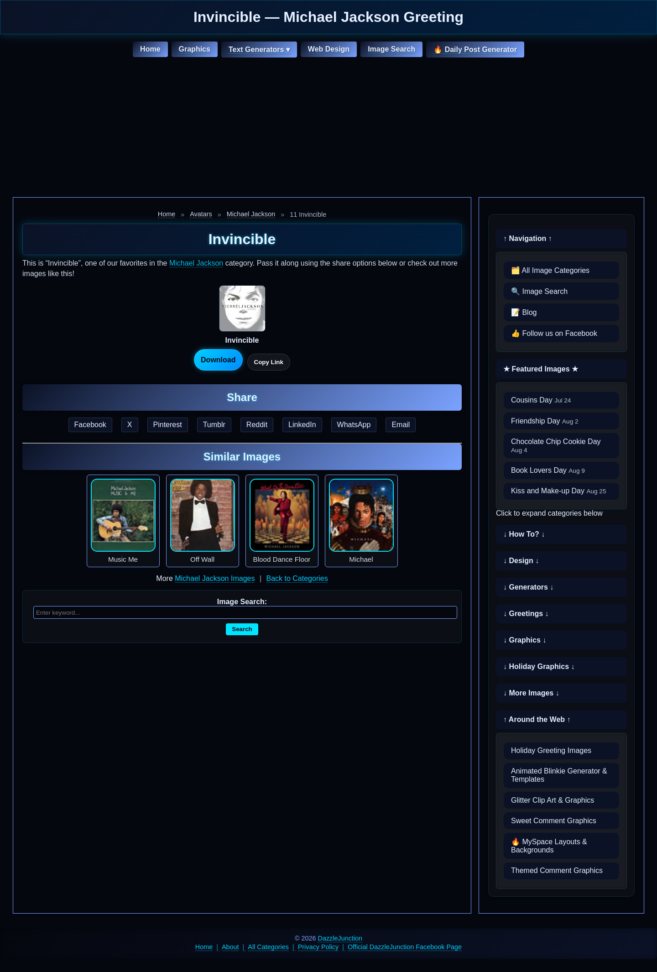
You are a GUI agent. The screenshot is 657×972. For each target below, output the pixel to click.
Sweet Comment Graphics (553, 821)
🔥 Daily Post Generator (475, 49)
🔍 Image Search (539, 291)
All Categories (268, 947)
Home (150, 49)
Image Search (391, 49)
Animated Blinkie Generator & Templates (559, 775)
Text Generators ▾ (259, 49)
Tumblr (214, 425)
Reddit (256, 425)
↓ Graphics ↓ (524, 640)
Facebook (90, 425)
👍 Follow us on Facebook (554, 333)
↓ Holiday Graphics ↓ (538, 666)
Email (400, 425)
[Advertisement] (328, 129)
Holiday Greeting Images (551, 750)
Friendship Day (545, 421)
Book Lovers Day (548, 470)
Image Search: (242, 602)
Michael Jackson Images (215, 578)
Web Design (328, 49)
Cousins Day (541, 400)
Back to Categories (297, 578)
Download (218, 360)
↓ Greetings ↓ (526, 613)
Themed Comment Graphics (557, 870)
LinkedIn (302, 425)
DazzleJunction (340, 938)
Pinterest (167, 425)
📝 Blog (524, 312)
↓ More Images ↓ (531, 693)
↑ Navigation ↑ (527, 238)
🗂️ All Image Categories (550, 270)
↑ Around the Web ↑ (537, 719)
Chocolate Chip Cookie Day (556, 446)
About (230, 947)
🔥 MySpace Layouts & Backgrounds (549, 846)
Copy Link (268, 362)
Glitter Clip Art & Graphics (552, 800)
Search (242, 629)
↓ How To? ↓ (524, 534)
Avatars (201, 214)
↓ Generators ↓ (528, 587)
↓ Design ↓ (521, 560)
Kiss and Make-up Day (558, 491)
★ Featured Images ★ (540, 369)
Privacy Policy (318, 947)
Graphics (194, 49)
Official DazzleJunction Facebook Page (405, 947)
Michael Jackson (251, 214)
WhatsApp (354, 425)
